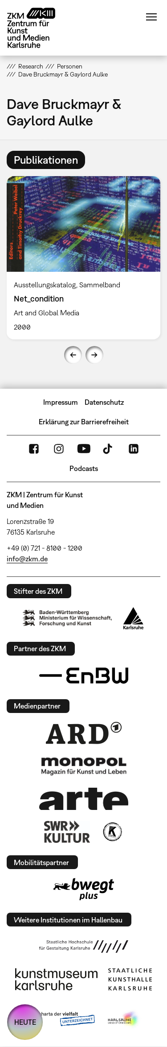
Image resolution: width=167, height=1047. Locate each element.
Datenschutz (104, 402)
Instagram (59, 449)
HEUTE (25, 1022)
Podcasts (83, 468)
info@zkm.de (27, 559)
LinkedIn (134, 449)
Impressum (60, 402)
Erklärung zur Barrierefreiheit (84, 422)
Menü (151, 17)
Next (94, 355)
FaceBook (34, 449)
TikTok (109, 449)
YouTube (84, 449)
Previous (73, 355)
